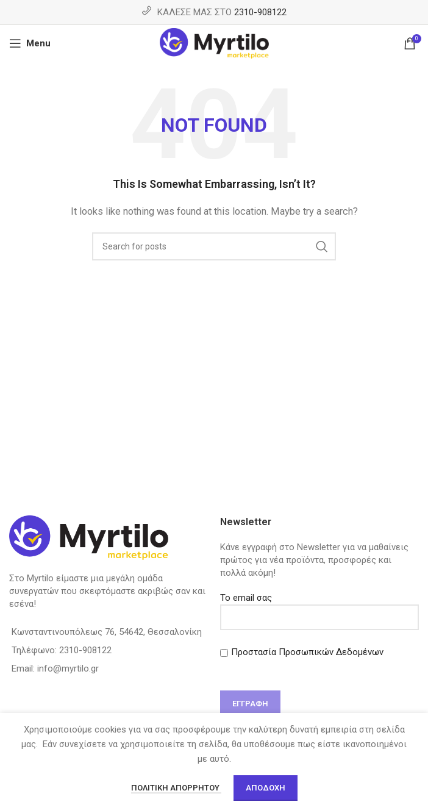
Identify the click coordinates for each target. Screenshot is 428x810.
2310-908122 (260, 12)
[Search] (214, 246)
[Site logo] (214, 42)
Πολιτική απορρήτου (176, 787)
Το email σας (319, 607)
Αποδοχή (265, 787)
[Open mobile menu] (30, 43)
